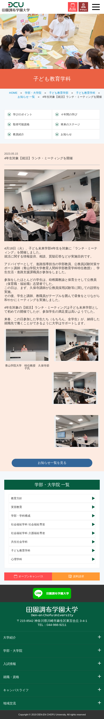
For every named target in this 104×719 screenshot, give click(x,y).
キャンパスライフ (16, 690)
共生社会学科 (19, 541)
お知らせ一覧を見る (52, 462)
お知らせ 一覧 (26, 96)
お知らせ (66, 134)
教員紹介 (18, 134)
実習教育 (16, 507)
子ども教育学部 (58, 92)
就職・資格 (11, 677)
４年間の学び (69, 114)
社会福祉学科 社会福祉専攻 (28, 524)
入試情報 (9, 664)
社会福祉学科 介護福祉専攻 (28, 533)
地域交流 (9, 703)
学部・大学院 (33, 92)
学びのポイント (22, 114)
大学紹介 (9, 637)
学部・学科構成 (20, 515)
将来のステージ (70, 124)
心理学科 (16, 559)
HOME (13, 92)
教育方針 (16, 498)
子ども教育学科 (85, 92)
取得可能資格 (21, 124)
